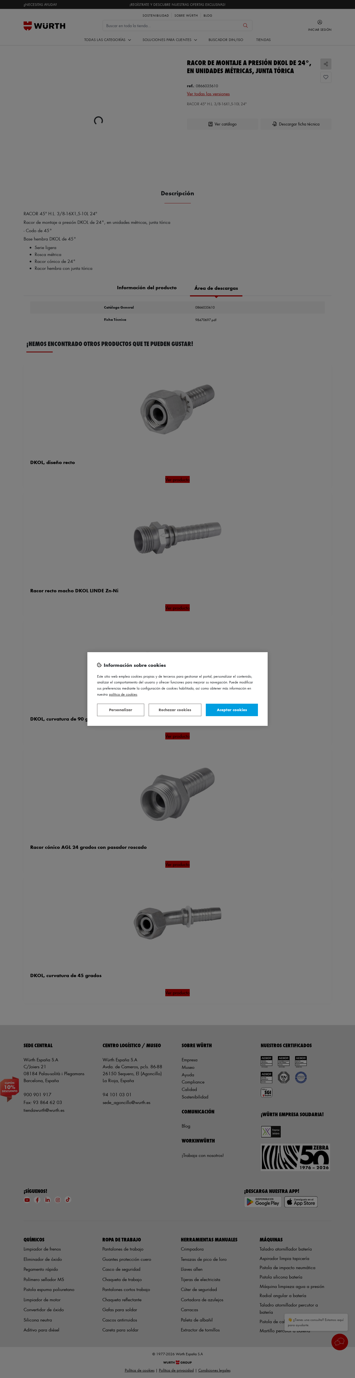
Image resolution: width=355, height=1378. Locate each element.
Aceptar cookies (232, 709)
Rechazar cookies (175, 709)
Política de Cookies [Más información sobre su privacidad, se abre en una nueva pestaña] (123, 694)
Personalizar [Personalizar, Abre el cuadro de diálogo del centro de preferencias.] (120, 709)
